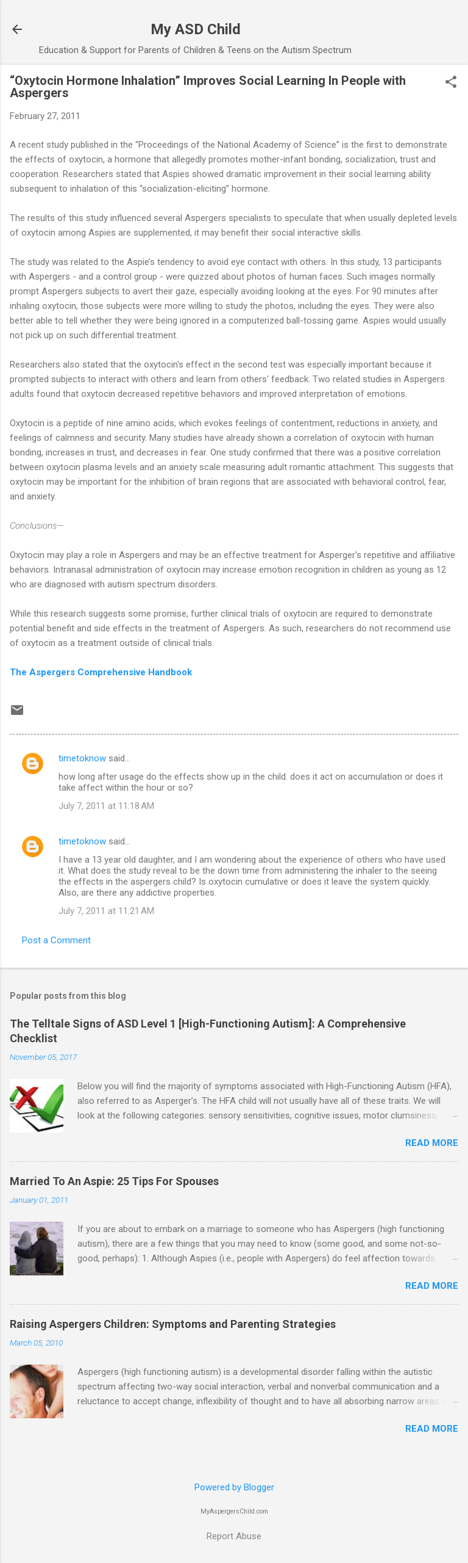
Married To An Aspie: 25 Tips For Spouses (114, 1181)
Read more (431, 1142)
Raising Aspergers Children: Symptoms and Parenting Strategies (173, 1324)
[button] (451, 83)
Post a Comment (56, 940)
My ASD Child (196, 29)
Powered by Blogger (234, 1487)
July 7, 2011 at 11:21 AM (106, 910)
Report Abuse (234, 1536)
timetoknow (82, 758)
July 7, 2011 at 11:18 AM (106, 805)
